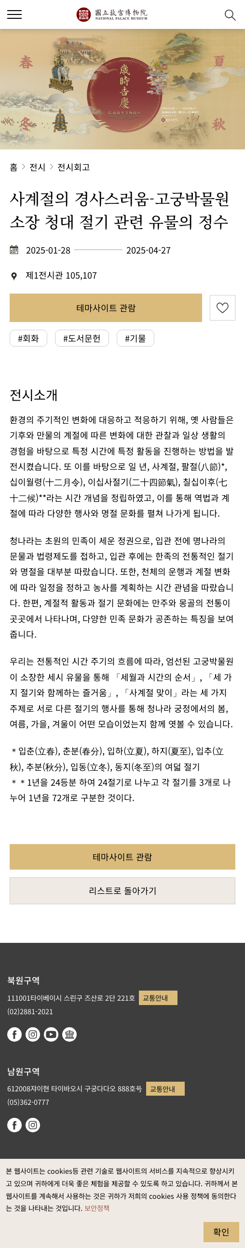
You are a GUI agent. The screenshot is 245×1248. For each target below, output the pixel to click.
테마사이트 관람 (106, 307)
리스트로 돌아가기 (123, 890)
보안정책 (96, 1208)
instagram (33, 1034)
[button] (206, 14)
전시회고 (73, 167)
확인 (221, 1231)
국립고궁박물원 (112, 14)
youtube (51, 1034)
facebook (14, 1034)
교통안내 (155, 998)
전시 (37, 167)
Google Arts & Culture (69, 1034)
